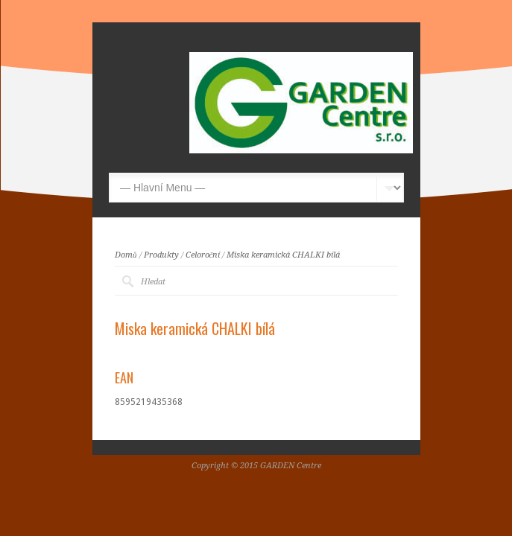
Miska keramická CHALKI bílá (283, 255)
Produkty (161, 255)
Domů (126, 255)
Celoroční (203, 255)
